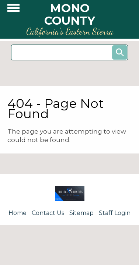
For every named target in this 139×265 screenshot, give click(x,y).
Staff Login (115, 212)
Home (17, 212)
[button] (13, 10)
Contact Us (48, 212)
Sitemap (81, 212)
